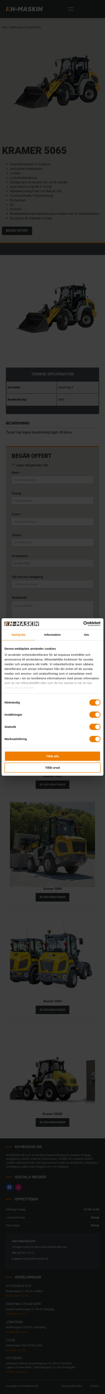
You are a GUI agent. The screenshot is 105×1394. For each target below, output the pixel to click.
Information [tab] (52, 634)
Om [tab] (86, 634)
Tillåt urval (52, 767)
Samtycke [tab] (18, 634)
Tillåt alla (52, 756)
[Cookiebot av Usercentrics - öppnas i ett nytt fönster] (83, 623)
